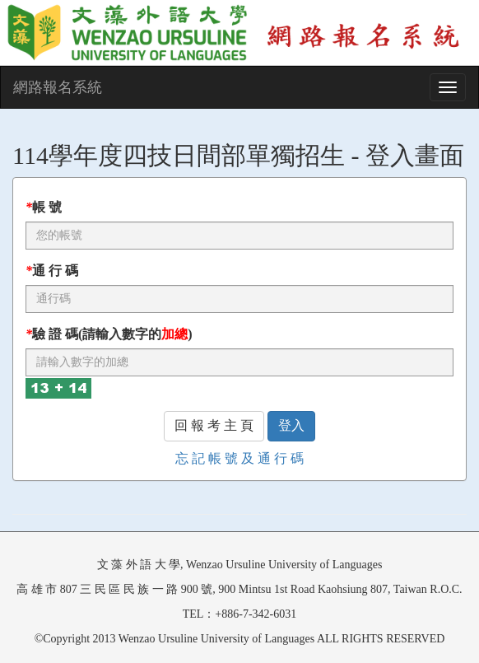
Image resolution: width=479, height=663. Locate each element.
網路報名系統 (57, 87)
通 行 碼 (52, 271)
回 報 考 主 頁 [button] (213, 425)
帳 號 (44, 207)
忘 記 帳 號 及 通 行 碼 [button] (239, 458)
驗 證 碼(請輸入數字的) (109, 334)
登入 (291, 425)
